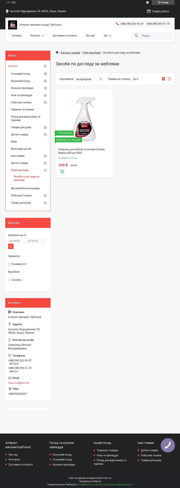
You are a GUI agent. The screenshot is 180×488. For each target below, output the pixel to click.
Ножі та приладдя (21, 95)
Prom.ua (107, 478)
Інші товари (17, 155)
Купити (61, 171)
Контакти (14, 459)
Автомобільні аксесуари (25, 188)
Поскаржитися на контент (90, 484)
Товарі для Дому (21, 202)
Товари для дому (21, 127)
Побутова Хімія (92, 52)
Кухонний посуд (20, 81)
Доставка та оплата (65, 35)
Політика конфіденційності (119, 484)
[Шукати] (136, 36)
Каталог (35, 35)
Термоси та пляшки (22, 109)
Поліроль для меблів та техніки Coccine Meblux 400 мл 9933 (81, 151)
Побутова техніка (21, 102)
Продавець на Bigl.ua (90, 481)
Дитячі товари (19, 134)
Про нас (90, 35)
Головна (16, 35)
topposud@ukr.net (18, 382)
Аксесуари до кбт (21, 148)
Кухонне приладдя (22, 88)
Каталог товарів (70, 52)
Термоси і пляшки (107, 450)
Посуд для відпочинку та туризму (25, 118)
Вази (14, 141)
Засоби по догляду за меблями (26, 178)
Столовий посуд (20, 73)
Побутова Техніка (21, 195)
